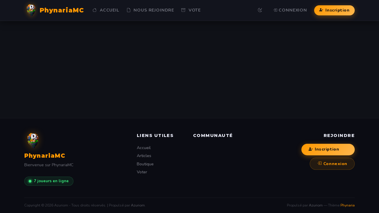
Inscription (334, 10)
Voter (142, 172)
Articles (144, 156)
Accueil (105, 10)
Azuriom (138, 205)
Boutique (145, 164)
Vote (191, 10)
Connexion (290, 10)
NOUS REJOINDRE (150, 10)
